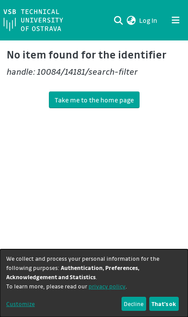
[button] (130, 20)
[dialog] (94, 283)
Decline (134, 303)
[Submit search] (118, 20)
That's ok (163, 303)
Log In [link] (148, 20)
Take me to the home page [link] (94, 99)
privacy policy (106, 286)
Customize (20, 303)
